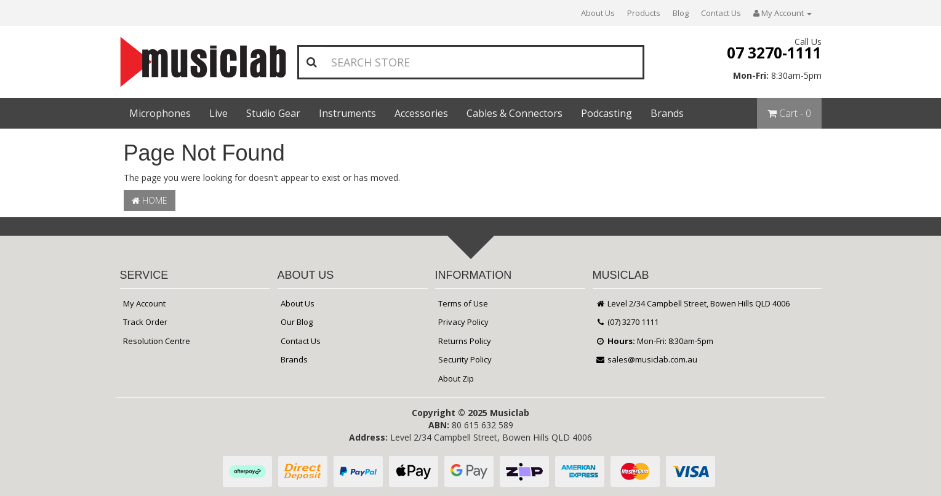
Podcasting (606, 113)
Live (218, 113)
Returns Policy (464, 340)
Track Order (145, 321)
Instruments (347, 113)
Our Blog (297, 321)
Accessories (421, 113)
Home (149, 200)
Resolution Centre (156, 340)
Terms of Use (463, 303)
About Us (598, 12)
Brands (667, 113)
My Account (144, 303)
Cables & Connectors (514, 113)
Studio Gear (273, 113)
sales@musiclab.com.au (647, 359)
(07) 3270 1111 (627, 321)
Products (643, 12)
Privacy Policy (463, 321)
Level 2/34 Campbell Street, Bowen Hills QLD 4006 (693, 303)
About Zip (456, 378)
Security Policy (465, 359)
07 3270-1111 (774, 52)
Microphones (160, 113)
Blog (681, 12)
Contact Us (721, 12)
